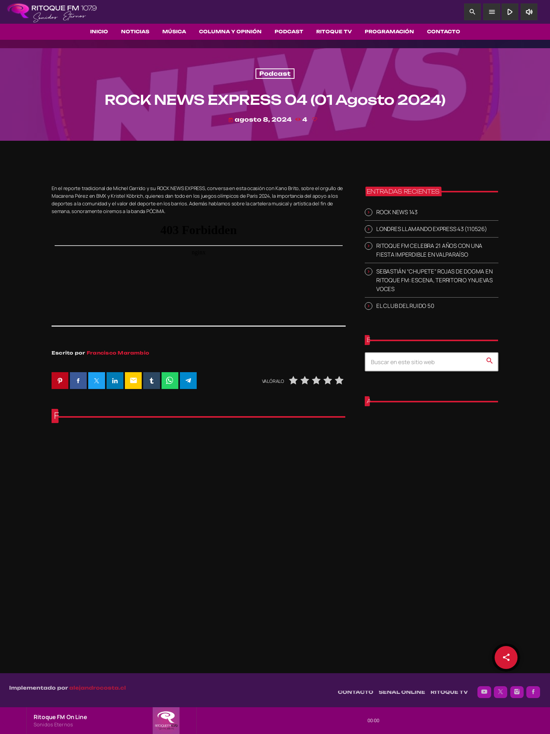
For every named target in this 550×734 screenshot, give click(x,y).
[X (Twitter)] (501, 688)
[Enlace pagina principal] (52, 12)
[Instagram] (517, 688)
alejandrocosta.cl (98, 684)
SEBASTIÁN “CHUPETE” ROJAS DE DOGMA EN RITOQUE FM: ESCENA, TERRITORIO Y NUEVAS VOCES (434, 280)
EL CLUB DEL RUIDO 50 (405, 306)
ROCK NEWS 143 (396, 212)
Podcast (275, 73)
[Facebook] (533, 688)
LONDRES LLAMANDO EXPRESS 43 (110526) (431, 229)
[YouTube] (484, 688)
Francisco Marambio (118, 353)
